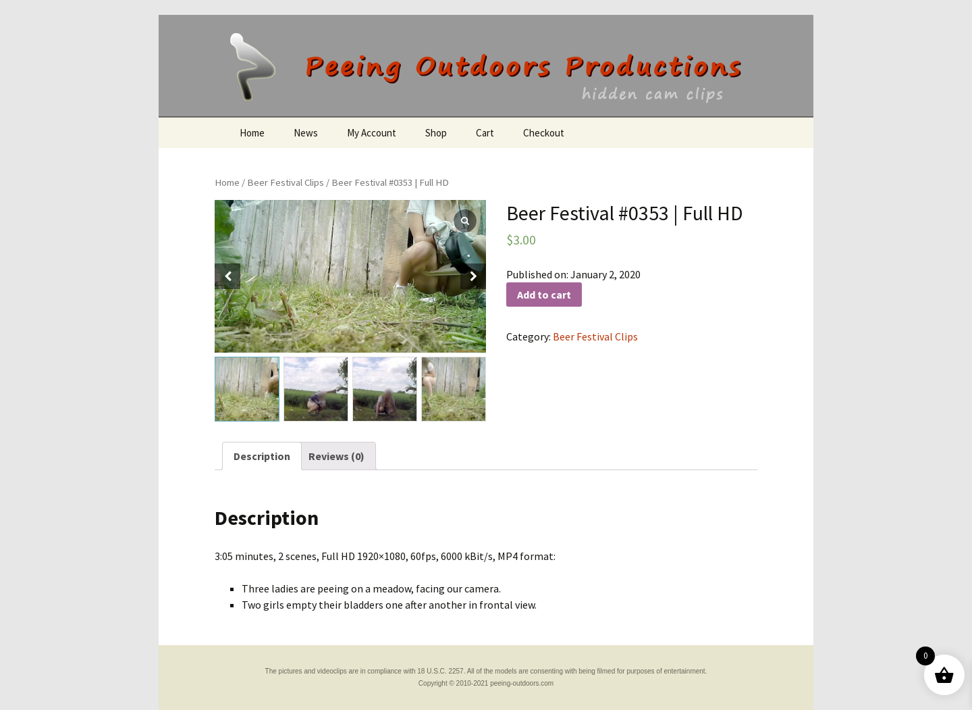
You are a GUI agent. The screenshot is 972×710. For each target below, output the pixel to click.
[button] (473, 276)
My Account (371, 132)
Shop (436, 132)
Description (262, 456)
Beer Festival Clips (285, 182)
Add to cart (544, 294)
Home (252, 132)
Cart (485, 132)
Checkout (543, 132)
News (306, 132)
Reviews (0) (336, 456)
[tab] (262, 456)
